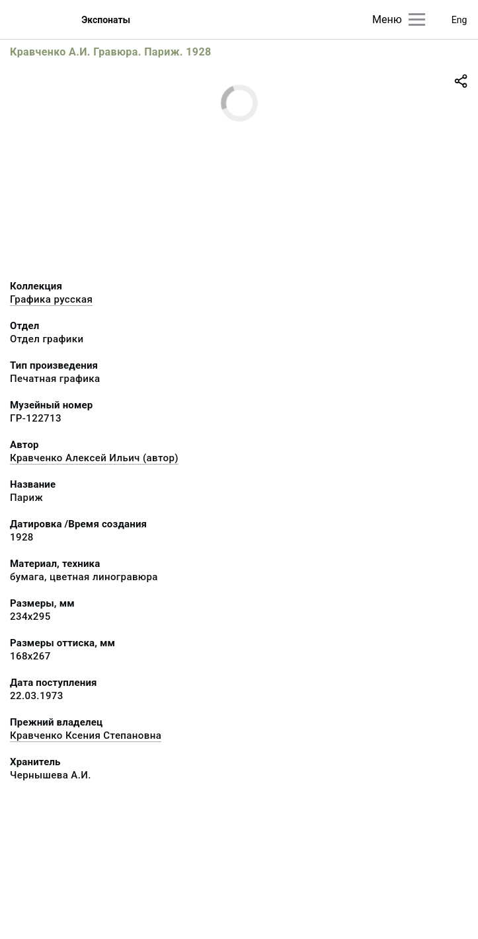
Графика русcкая (51, 299)
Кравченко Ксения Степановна (85, 735)
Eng (459, 20)
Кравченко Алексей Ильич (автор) (94, 458)
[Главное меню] (417, 19)
